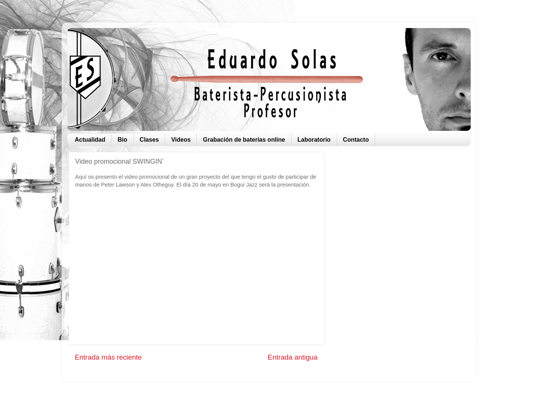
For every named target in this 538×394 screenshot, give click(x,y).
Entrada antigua (293, 357)
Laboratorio (314, 139)
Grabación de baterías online (244, 139)
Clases (149, 139)
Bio (122, 139)
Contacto (356, 139)
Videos (181, 139)
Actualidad (90, 139)
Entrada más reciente (108, 357)
